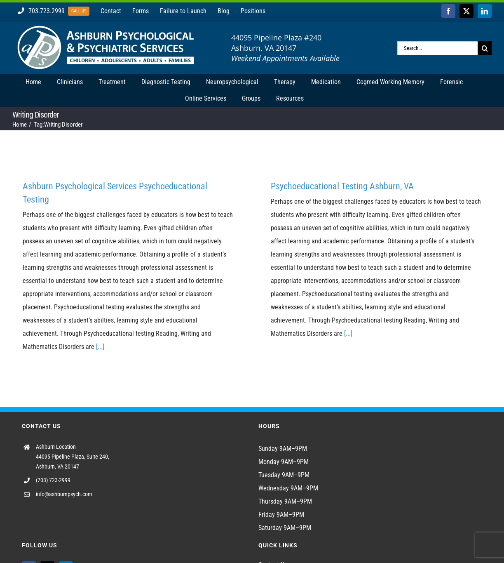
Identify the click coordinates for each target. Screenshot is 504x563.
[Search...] (437, 48)
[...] (100, 347)
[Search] (485, 48)
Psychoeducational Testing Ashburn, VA (342, 186)
